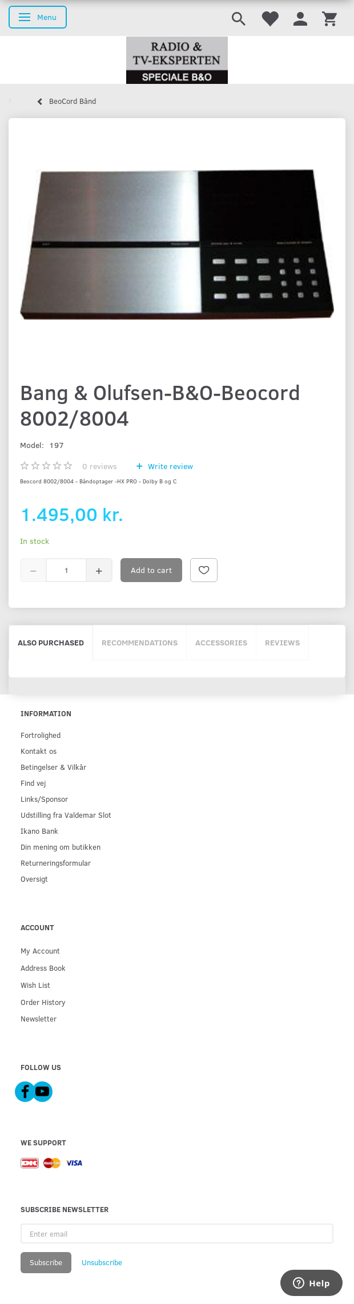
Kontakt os (39, 751)
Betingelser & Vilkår (53, 767)
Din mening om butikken (60, 846)
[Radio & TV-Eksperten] (177, 60)
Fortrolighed (41, 735)
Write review (169, 466)
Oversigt (34, 878)
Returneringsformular (56, 862)
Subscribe (46, 1262)
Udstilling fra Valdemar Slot (66, 814)
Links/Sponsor (44, 799)
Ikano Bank (39, 830)
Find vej (33, 783)
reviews (99, 466)
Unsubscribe (102, 1262)
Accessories (221, 642)
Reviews (282, 642)
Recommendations (140, 642)
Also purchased (51, 642)
